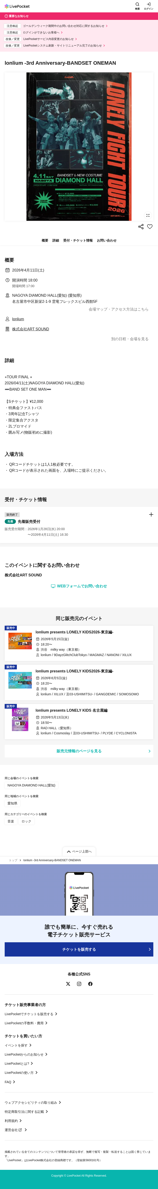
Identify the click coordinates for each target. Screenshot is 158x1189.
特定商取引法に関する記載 (24, 1112)
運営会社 (14, 1130)
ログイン (148, 8)
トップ (13, 860)
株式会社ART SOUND (30, 329)
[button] (79, 525)
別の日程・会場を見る (130, 339)
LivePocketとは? (17, 1063)
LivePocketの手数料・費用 (24, 1023)
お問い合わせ (107, 240)
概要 (45, 240)
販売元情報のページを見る (79, 751)
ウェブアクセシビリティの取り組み (31, 1102)
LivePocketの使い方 (19, 1073)
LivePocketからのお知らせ (24, 1054)
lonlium (18, 319)
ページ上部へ (82, 851)
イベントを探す (16, 1045)
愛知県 (12, 803)
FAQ (8, 1082)
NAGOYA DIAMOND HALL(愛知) (31, 785)
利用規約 (11, 1121)
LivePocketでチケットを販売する (29, 1014)
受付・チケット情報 (78, 240)
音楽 (10, 821)
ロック (26, 821)
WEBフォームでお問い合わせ (79, 586)
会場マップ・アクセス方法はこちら (119, 309)
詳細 (55, 240)
